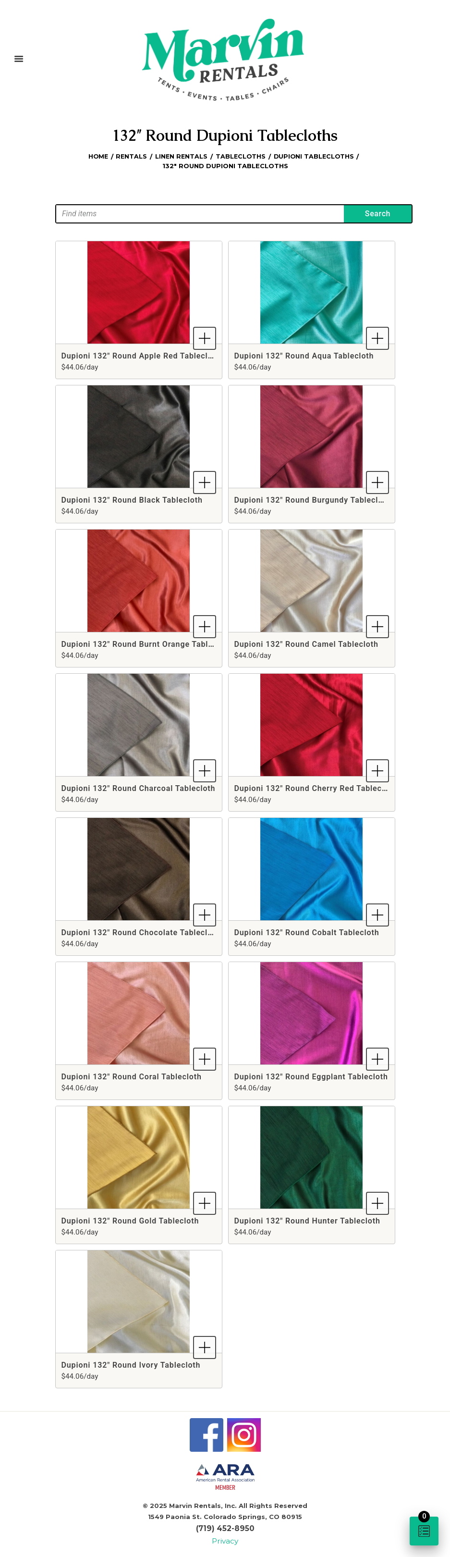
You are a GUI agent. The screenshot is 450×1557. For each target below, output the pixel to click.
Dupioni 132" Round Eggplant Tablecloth (311, 1075)
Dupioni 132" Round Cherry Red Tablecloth (315, 787)
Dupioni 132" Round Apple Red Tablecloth (140, 354)
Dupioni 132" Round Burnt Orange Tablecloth (146, 643)
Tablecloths (240, 156)
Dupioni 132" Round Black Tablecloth (132, 499)
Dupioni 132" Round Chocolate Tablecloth (140, 931)
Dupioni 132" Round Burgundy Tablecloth (312, 499)
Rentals (130, 156)
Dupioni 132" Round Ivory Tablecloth (131, 1364)
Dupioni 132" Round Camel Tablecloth (306, 643)
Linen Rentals (180, 156)
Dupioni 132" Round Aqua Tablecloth (304, 354)
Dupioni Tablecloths (315, 156)
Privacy (225, 1537)
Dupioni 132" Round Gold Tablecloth (130, 1219)
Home (95, 156)
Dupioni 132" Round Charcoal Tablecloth (138, 787)
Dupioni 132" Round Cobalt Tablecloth (306, 931)
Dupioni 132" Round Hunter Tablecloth (307, 1219)
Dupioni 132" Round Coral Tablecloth (131, 1075)
